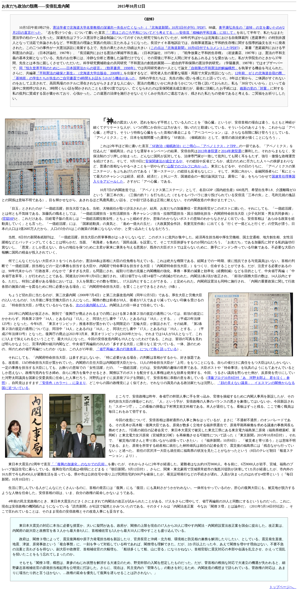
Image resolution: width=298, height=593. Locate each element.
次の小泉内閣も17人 (91, 305)
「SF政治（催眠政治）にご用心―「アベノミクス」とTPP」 (194, 146)
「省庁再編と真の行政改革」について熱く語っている (136, 349)
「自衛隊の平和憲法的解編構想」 (213, 68)
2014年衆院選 (231, 151)
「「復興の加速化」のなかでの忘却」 (79, 464)
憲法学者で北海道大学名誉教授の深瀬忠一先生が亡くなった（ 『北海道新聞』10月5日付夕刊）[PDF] (129, 27)
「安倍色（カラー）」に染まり (62, 383)
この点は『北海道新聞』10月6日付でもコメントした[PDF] (194, 48)
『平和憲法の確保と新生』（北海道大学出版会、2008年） (80, 73)
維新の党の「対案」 (255, 88)
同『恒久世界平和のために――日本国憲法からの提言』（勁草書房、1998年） (78, 68)
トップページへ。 (282, 587)
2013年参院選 (208, 151)
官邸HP (8, 218)
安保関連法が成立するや (163, 161)
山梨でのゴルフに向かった (187, 166)
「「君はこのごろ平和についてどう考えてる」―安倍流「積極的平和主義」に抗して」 (171, 32)
